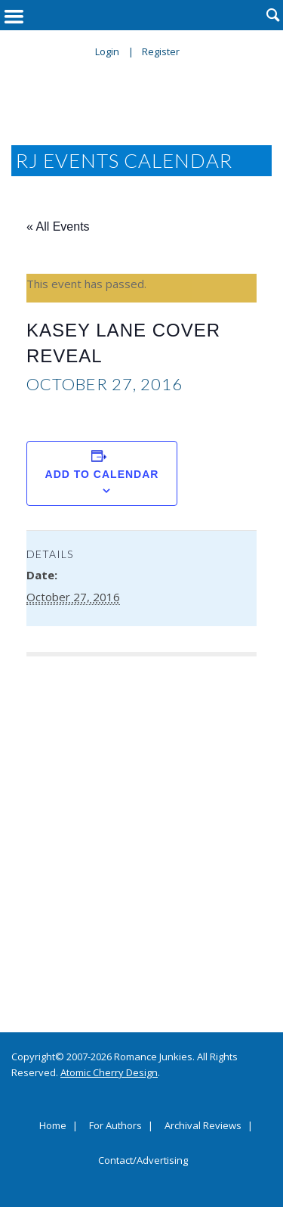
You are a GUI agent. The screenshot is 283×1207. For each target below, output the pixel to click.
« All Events (58, 226)
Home (52, 1126)
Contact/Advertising (143, 1161)
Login (107, 51)
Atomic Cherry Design (109, 1072)
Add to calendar (102, 474)
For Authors (115, 1126)
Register (161, 51)
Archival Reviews (203, 1126)
